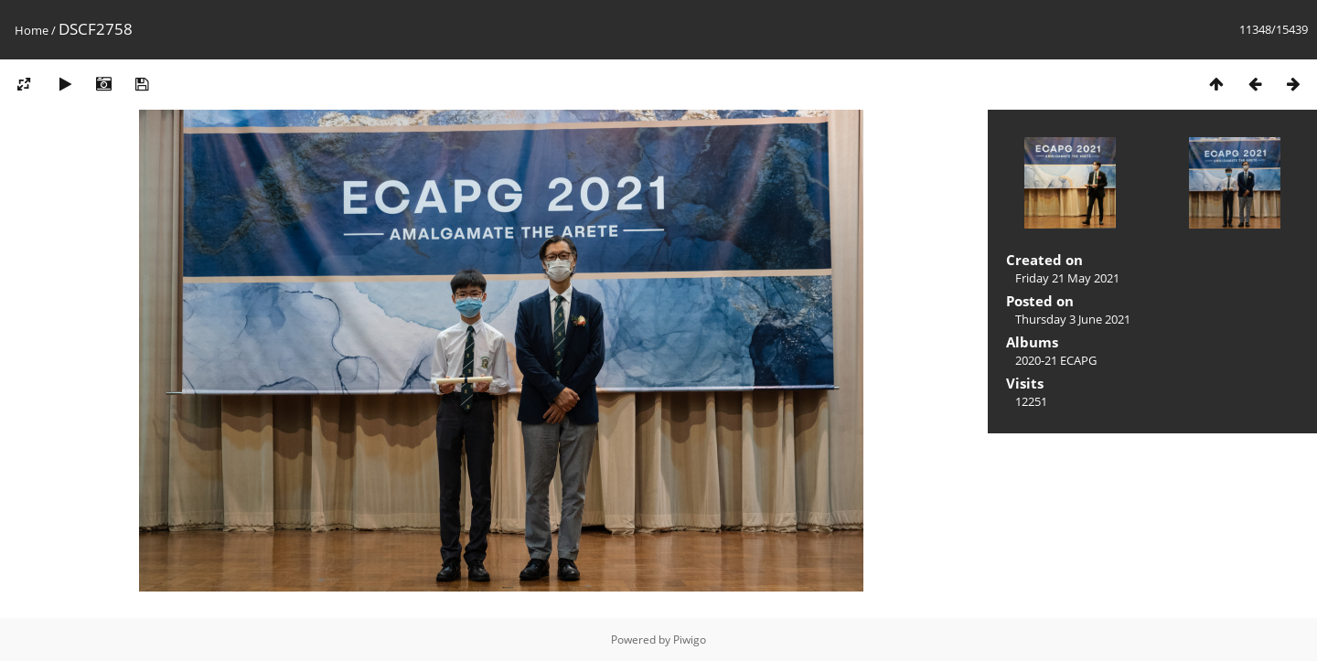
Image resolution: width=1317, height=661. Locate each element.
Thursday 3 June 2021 (1072, 319)
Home (31, 30)
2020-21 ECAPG (1056, 360)
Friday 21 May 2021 (1067, 278)
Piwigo (689, 639)
